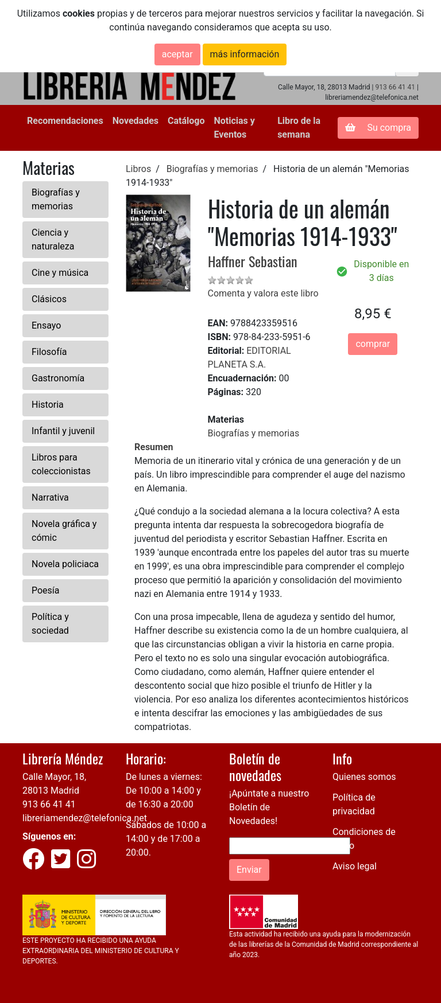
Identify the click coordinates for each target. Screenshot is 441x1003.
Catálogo (186, 120)
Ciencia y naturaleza (53, 239)
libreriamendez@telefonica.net (84, 818)
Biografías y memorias (56, 199)
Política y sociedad (50, 623)
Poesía (46, 590)
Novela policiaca (65, 564)
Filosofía (49, 351)
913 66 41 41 (395, 87)
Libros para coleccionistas (61, 464)
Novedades (135, 120)
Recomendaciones (65, 120)
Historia (48, 404)
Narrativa (50, 497)
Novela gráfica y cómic (64, 530)
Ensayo (46, 325)
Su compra (378, 127)
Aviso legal (354, 866)
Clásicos (49, 299)
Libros (138, 168)
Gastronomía (58, 378)
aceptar (177, 54)
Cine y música (60, 272)
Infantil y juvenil (63, 431)
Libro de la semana (298, 127)
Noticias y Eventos (234, 127)
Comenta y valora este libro (263, 293)
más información (245, 54)
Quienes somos (364, 776)
